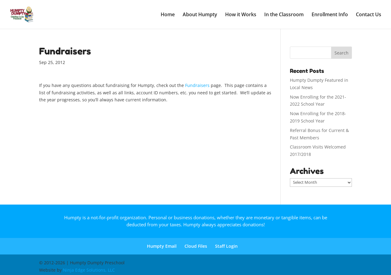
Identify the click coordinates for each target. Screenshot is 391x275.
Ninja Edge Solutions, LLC (89, 270)
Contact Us (368, 15)
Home (168, 15)
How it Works (240, 15)
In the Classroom (284, 15)
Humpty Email (162, 246)
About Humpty (200, 15)
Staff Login (226, 246)
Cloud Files (196, 246)
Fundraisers (198, 85)
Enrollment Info (330, 15)
